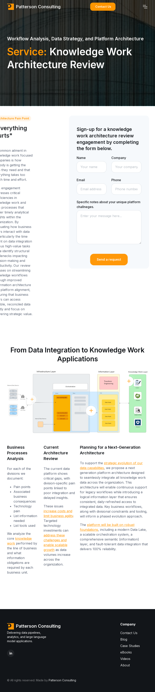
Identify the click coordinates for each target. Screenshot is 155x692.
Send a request (115, 259)
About (125, 665)
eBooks (126, 652)
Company (124, 158)
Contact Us (103, 6)
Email (87, 180)
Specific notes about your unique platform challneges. (114, 204)
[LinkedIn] (10, 653)
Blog (123, 639)
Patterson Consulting (34, 6)
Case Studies (130, 646)
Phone (122, 180)
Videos (125, 659)
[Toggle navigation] (145, 6)
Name (87, 158)
